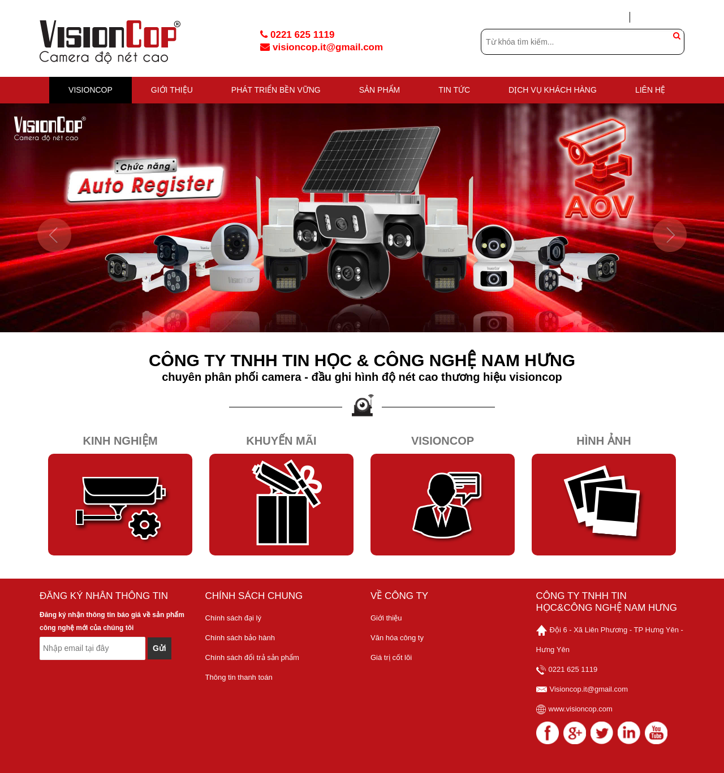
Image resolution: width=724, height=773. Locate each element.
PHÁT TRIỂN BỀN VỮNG (276, 89)
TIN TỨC (454, 89)
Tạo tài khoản (662, 17)
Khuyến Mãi (281, 441)
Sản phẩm (379, 89)
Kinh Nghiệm (120, 441)
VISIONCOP (90, 89)
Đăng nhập (602, 17)
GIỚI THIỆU (172, 89)
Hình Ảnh (603, 441)
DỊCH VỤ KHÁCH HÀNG (552, 89)
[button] (54, 275)
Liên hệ (650, 89)
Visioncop (442, 441)
